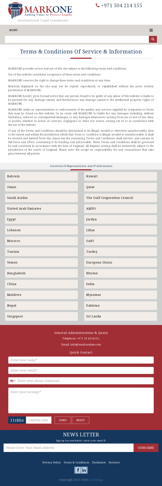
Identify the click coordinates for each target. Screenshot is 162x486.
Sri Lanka (93, 316)
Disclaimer (99, 462)
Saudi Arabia (17, 197)
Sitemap (97, 479)
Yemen (12, 262)
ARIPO (91, 208)
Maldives (14, 294)
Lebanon (14, 230)
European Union (99, 262)
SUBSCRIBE (146, 447)
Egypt (11, 219)
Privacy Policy (51, 462)
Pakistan (93, 305)
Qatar (90, 187)
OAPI (90, 241)
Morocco (13, 241)
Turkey (91, 251)
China (12, 284)
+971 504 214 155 (119, 5)
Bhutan (92, 273)
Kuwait (91, 176)
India (90, 284)
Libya (90, 230)
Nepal (11, 305)
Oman (11, 187)
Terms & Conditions (76, 462)
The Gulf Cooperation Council (109, 197)
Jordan (91, 219)
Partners (114, 462)
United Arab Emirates (24, 208)
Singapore (15, 316)
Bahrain (13, 176)
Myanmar (93, 294)
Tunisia (13, 251)
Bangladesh (16, 273)
